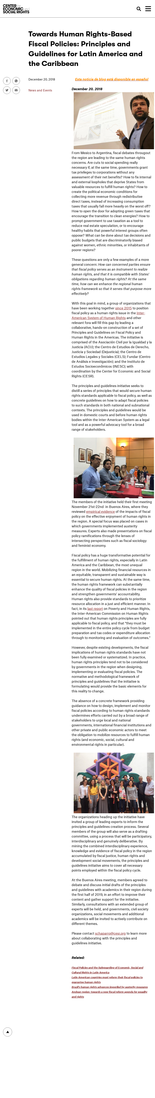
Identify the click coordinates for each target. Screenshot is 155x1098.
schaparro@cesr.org (110, 933)
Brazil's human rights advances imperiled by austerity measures (110, 987)
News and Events (40, 90)
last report (95, 608)
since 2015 (123, 308)
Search (139, 8)
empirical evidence (100, 511)
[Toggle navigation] (148, 9)
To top (7, 1032)
